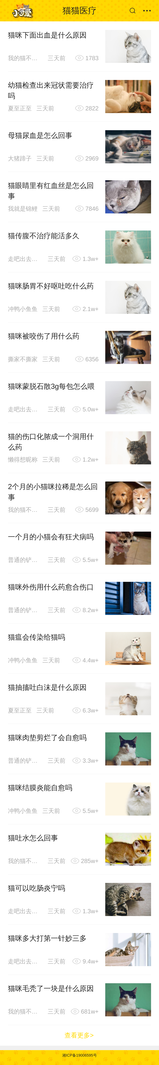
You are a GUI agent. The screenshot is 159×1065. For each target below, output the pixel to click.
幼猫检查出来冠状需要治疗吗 (51, 90)
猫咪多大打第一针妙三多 (47, 938)
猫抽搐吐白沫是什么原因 (47, 687)
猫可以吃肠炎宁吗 (36, 888)
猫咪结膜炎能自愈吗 (40, 788)
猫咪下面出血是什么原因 (47, 35)
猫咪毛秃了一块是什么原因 (51, 988)
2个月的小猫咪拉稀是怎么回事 (53, 492)
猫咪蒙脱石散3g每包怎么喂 (51, 386)
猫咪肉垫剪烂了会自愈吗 (47, 738)
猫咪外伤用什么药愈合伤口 (51, 587)
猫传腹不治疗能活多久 (43, 236)
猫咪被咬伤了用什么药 (43, 336)
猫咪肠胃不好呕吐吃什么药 (51, 286)
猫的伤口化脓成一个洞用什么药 (51, 442)
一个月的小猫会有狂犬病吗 (51, 537)
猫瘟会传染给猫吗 (36, 637)
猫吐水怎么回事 (33, 838)
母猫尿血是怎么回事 (40, 135)
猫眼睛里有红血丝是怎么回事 (51, 191)
